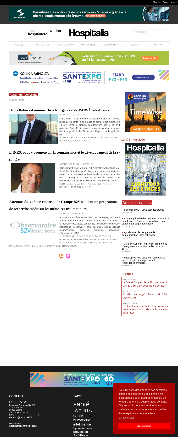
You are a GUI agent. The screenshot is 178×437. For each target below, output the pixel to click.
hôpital (86, 419)
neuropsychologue (19, 265)
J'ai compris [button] (144, 426)
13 (60, 260)
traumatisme (108, 265)
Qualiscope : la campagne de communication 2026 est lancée (138, 233)
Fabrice (86, 204)
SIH (72, 206)
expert (78, 204)
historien (64, 263)
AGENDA (134, 44)
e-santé (69, 204)
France (88, 424)
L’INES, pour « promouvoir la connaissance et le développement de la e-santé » (63, 165)
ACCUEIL (19, 44)
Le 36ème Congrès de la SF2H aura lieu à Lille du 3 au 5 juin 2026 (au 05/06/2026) (145, 281)
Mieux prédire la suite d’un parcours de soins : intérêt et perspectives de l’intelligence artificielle (145, 258)
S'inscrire (157, 2)
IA (86, 404)
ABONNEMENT (111, 44)
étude (81, 424)
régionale (64, 149)
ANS (74, 419)
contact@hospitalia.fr (26, 415)
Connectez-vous (170, 2)
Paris (59, 265)
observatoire (49, 265)
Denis (75, 147)
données (76, 416)
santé (82, 149)
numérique (64, 206)
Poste (80, 419)
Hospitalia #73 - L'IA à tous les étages (143, 209)
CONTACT (157, 44)
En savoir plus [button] (127, 417)
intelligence (78, 414)
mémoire (74, 263)
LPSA (81, 426)
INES (93, 204)
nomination (103, 147)
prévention (86, 416)
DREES (75, 424)
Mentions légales (79, 433)
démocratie (84, 422)
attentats (67, 260)
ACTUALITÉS (42, 44)
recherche (81, 265)
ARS (70, 147)
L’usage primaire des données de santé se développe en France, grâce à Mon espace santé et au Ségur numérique (144, 221)
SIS (76, 206)
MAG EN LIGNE (88, 44)
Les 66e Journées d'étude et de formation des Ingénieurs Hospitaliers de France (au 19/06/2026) (145, 306)
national (109, 204)
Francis (98, 260)
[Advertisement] (145, 339)
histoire (107, 260)
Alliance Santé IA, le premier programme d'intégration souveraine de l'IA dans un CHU (144, 245)
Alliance (75, 422)
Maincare (88, 426)
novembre (36, 265)
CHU (75, 407)
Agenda (127, 271)
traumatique (94, 265)
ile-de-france (89, 147)
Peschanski (69, 265)
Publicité (95, 433)
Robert (74, 149)
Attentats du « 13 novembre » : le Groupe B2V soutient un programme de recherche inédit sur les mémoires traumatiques (64, 222)
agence (63, 147)
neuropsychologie (89, 263)
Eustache (88, 260)
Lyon (88, 414)
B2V (74, 260)
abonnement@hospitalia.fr (21, 423)
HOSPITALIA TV (65, 44)
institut (100, 204)
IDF (80, 147)
